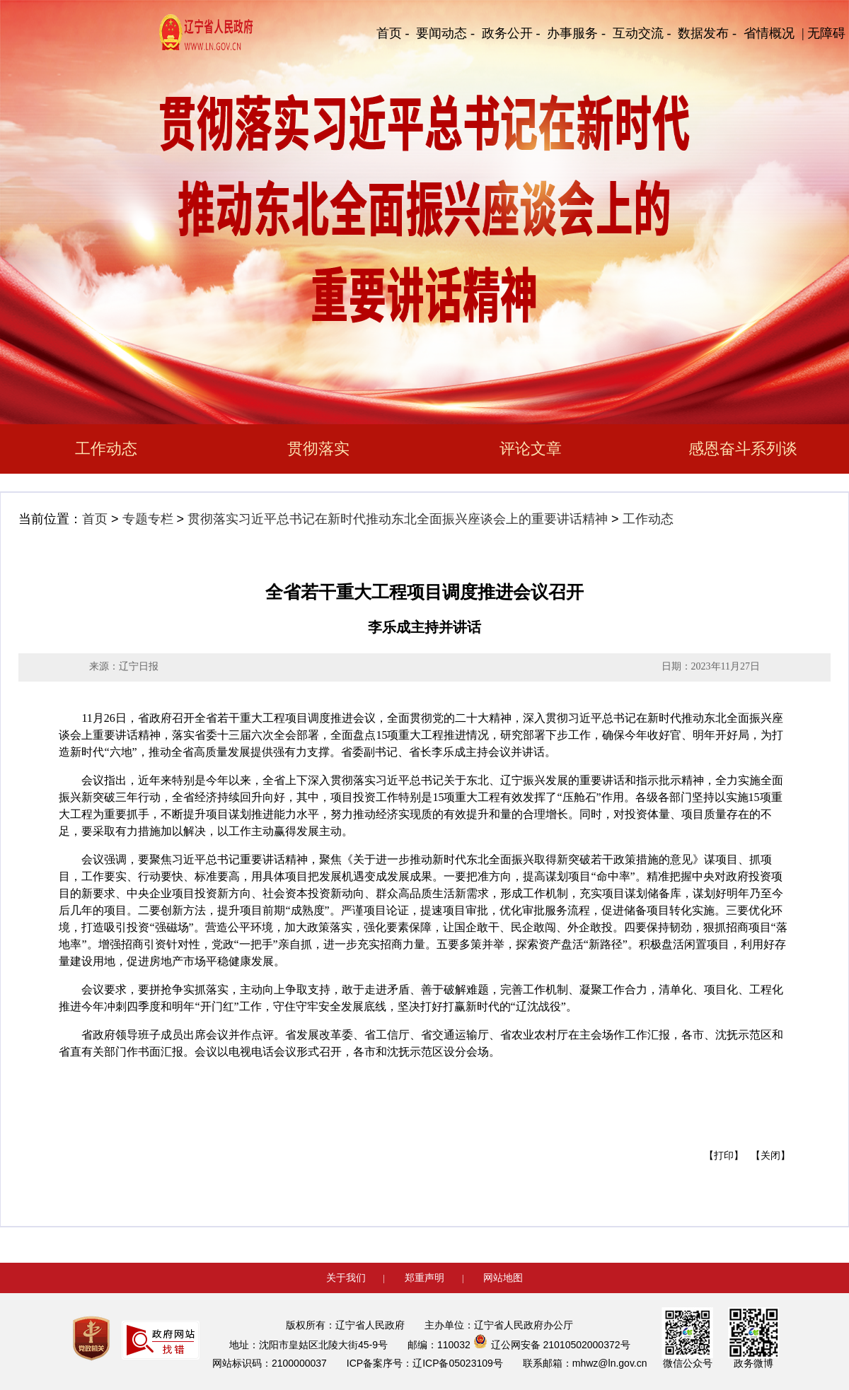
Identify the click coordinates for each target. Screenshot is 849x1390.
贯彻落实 (318, 448)
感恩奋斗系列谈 (742, 448)
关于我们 (346, 1277)
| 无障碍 (823, 33)
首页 (95, 519)
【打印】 (724, 1155)
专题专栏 (147, 519)
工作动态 (106, 448)
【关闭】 (770, 1155)
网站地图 (503, 1277)
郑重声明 (424, 1277)
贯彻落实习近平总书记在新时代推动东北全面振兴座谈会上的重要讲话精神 (397, 519)
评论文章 (530, 448)
